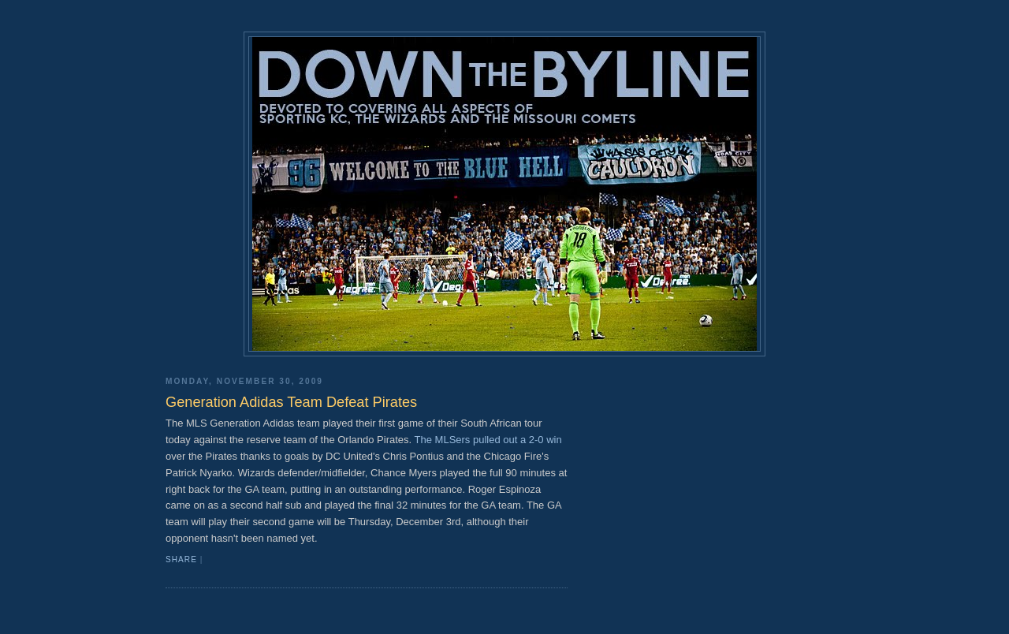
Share (181, 559)
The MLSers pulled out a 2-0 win (488, 440)
